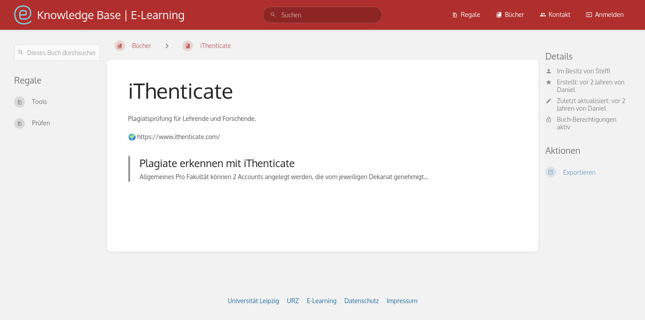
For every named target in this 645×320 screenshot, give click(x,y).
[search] (322, 15)
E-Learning (321, 300)
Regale (466, 14)
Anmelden (605, 14)
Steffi (603, 71)
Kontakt (555, 14)
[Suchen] (273, 15)
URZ (293, 300)
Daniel (566, 89)
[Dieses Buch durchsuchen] (57, 52)
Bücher (510, 14)
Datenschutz (361, 300)
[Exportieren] (588, 172)
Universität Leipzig (253, 300)
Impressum (402, 300)
